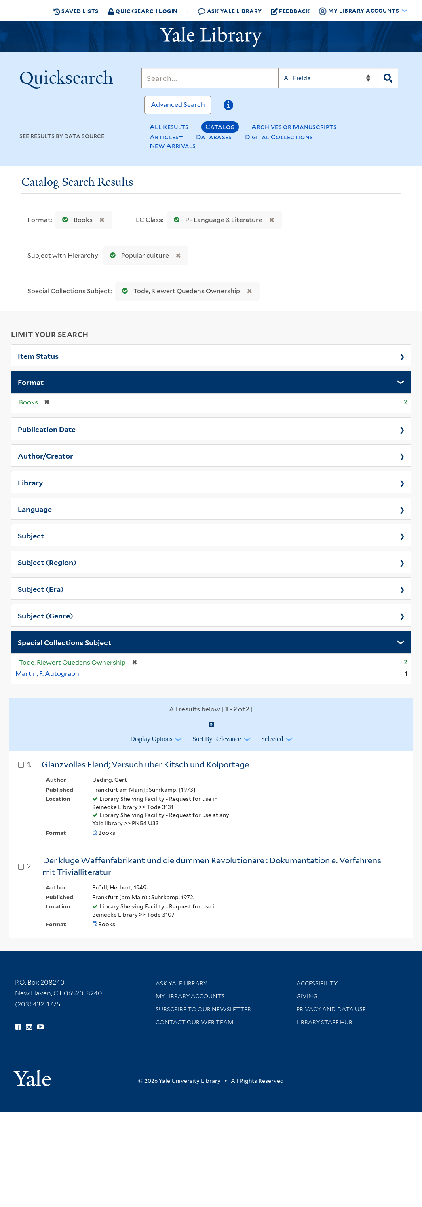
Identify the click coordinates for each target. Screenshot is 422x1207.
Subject (31, 535)
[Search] (209, 78)
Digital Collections (279, 137)
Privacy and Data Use (331, 1009)
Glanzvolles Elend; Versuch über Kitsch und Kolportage (145, 764)
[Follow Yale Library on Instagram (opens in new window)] (29, 1027)
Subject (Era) (41, 588)
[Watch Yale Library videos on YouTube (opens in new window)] (40, 1027)
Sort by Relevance (216, 738)
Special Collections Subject (64, 642)
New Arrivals (173, 146)
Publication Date (47, 429)
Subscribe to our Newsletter (203, 1009)
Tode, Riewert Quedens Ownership (179, 291)
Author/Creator (45, 455)
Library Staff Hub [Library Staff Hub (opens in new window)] (324, 1022)
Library (30, 482)
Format (31, 382)
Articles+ (166, 137)
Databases (214, 137)
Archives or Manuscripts (294, 127)
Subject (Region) (47, 562)
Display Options (151, 738)
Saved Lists (76, 11)
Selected (272, 738)
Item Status (38, 355)
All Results (169, 127)
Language (35, 509)
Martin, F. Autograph (47, 674)
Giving (307, 996)
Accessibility (317, 983)
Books (75, 220)
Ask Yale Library (230, 11)
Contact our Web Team (194, 1022)
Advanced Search (178, 104)
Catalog (220, 127)
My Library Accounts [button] (359, 10)
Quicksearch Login (143, 11)
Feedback (290, 11)
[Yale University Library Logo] (211, 37)
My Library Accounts (190, 996)
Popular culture (137, 255)
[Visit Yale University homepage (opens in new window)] (32, 1075)
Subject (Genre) (45, 615)
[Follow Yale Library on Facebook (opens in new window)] (18, 1027)
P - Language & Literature (216, 220)
